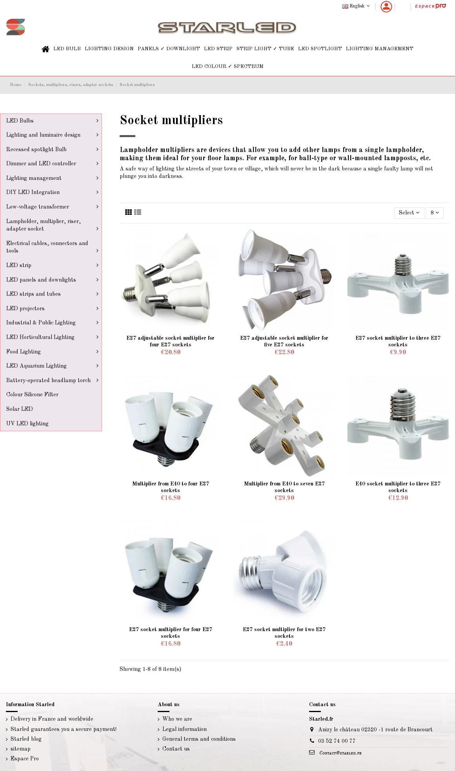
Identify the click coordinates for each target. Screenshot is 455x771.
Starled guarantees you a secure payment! (63, 729)
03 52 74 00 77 (337, 741)
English (356, 6)
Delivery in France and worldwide (52, 719)
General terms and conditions (199, 739)
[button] (67, 49)
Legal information (184, 729)
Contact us (176, 749)
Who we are (177, 719)
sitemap (21, 749)
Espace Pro (25, 759)
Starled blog (26, 739)
